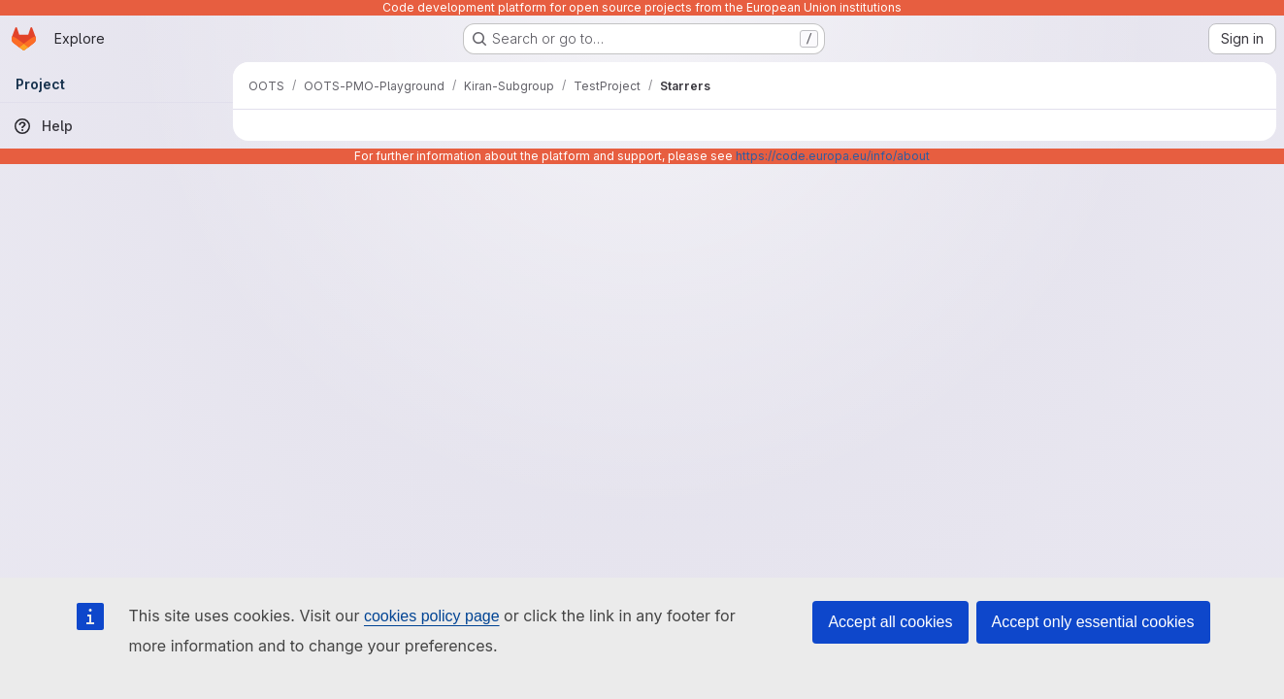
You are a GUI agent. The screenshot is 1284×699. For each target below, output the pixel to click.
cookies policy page (432, 616)
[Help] (116, 126)
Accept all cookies (890, 622)
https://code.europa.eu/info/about (833, 156)
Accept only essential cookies (1093, 622)
